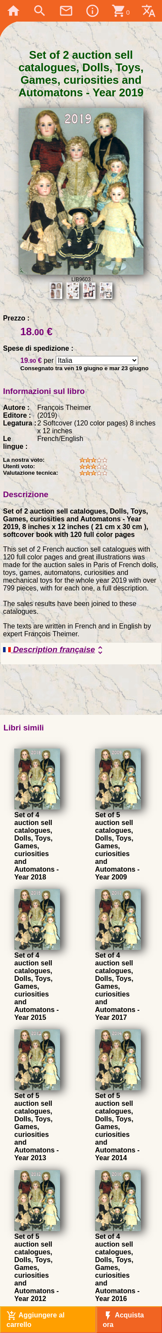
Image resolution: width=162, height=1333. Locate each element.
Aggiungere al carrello (35, 1319)
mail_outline (66, 10)
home (13, 10)
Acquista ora (123, 1319)
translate (148, 10)
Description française (54, 650)
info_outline (92, 10)
